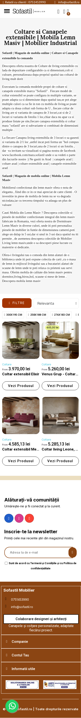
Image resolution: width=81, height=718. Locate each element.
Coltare (6, 364)
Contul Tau (20, 655)
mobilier (40, 12)
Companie (20, 642)
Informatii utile (23, 669)
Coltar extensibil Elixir (20, 374)
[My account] (64, 11)
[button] (58, 11)
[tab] (41, 641)
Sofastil (22, 11)
